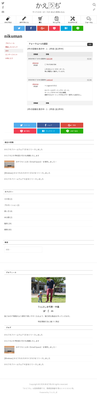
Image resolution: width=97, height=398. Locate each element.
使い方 (7, 211)
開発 (6, 229)
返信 (6, 51)
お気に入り (9, 58)
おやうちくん (24, 19)
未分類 (7, 217)
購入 (40, 19)
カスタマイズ (72, 19)
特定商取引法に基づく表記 (48, 321)
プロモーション (10, 205)
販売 (6, 223)
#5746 (89, 80)
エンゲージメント (11, 54)
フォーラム (89, 19)
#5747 (89, 59)
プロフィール (10, 43)
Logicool (49, 80)
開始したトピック (11, 47)
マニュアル (56, 19)
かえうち (48, 384)
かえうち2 (8, 19)
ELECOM (49, 59)
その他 (7, 199)
